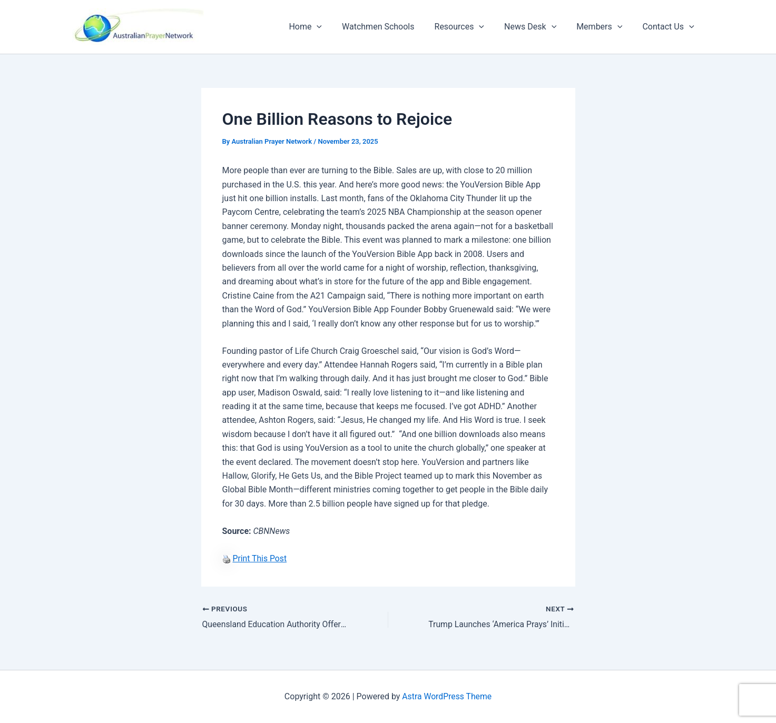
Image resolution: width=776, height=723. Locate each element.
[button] (334, 27)
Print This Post (259, 558)
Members (604, 27)
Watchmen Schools (392, 27)
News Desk (538, 27)
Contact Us (669, 27)
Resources (471, 27)
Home (322, 27)
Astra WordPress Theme (446, 696)
